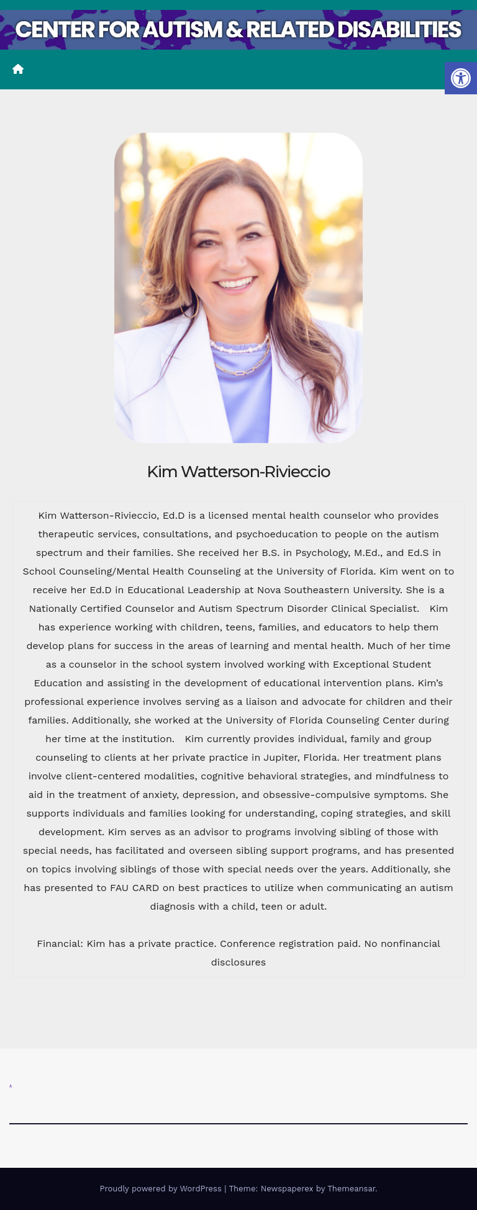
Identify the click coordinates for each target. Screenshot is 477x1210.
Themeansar (351, 1188)
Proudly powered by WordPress (161, 1188)
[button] (461, 78)
